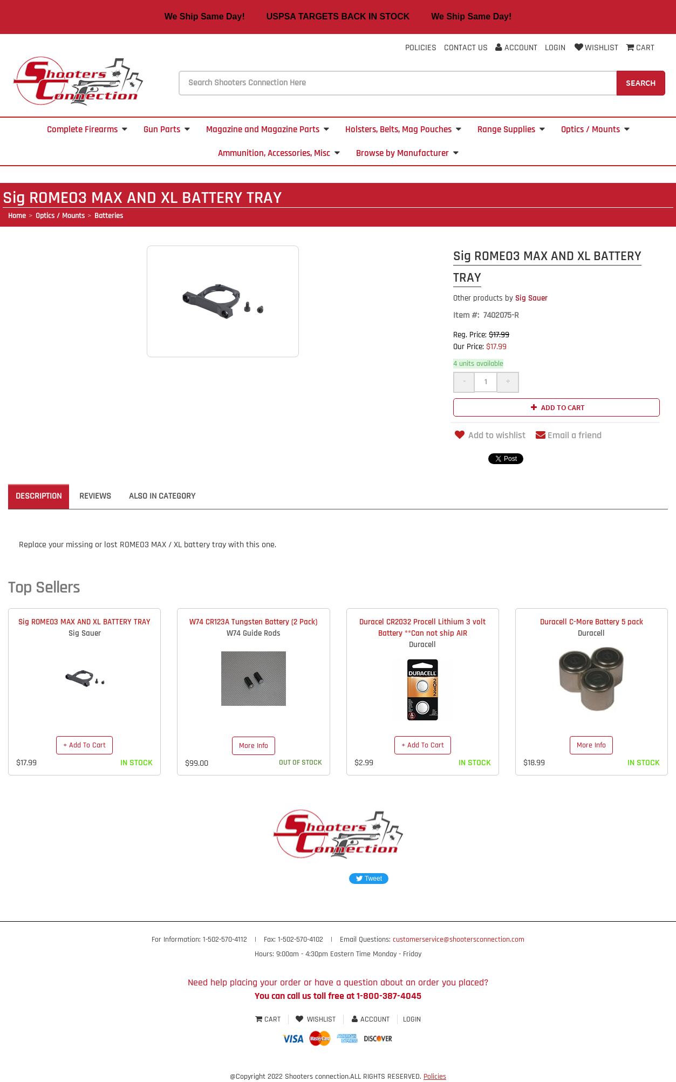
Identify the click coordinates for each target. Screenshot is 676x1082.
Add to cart (556, 407)
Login (555, 47)
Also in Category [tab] (162, 496)
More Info (253, 746)
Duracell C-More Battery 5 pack (591, 622)
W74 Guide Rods (254, 633)
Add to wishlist (489, 435)
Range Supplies (511, 129)
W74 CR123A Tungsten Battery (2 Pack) (253, 622)
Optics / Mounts (595, 129)
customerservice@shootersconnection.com (458, 939)
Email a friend (569, 435)
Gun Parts (167, 129)
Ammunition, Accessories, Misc (279, 153)
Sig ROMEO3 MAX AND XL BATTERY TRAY (84, 622)
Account (516, 47)
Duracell (422, 644)
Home (17, 216)
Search (641, 82)
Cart (269, 1019)
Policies (420, 47)
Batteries (108, 216)
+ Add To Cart (84, 745)
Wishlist (595, 47)
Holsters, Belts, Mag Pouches (403, 129)
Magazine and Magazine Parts (267, 129)
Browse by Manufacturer (407, 153)
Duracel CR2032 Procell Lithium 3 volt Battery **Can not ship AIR (422, 627)
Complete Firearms (87, 129)
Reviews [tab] (95, 496)
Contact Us (466, 47)
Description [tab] (39, 496)
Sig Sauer (500, 298)
